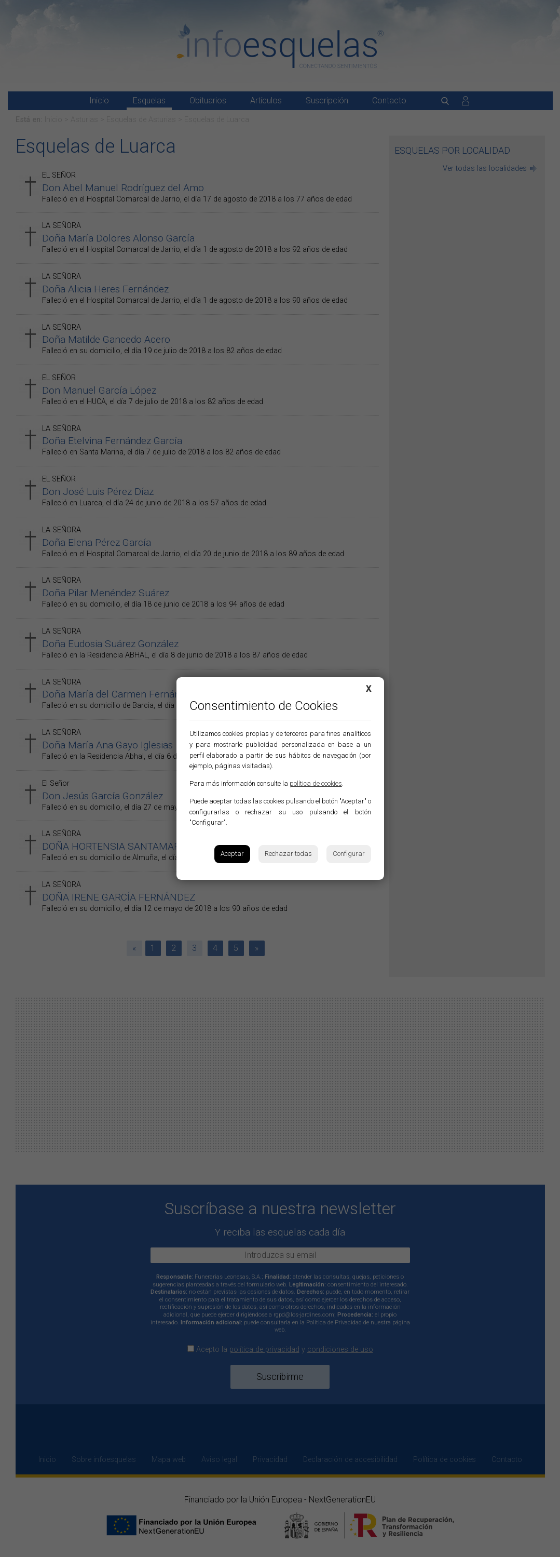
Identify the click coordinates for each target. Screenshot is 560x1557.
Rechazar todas (288, 853)
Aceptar (232, 853)
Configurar (349, 853)
